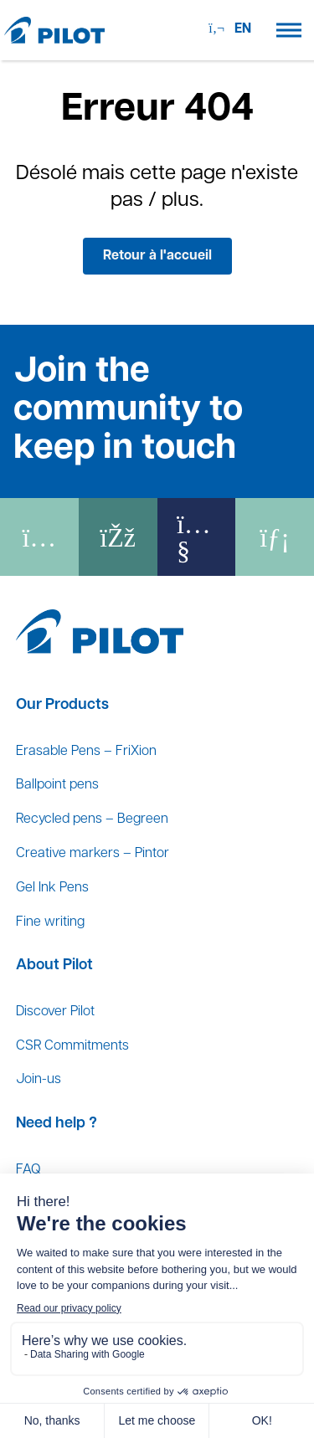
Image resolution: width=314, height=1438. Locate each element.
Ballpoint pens (57, 785)
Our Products (62, 705)
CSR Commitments (72, 1046)
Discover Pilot (55, 1012)
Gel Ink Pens (52, 888)
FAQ (28, 1170)
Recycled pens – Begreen (92, 819)
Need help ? (56, 1124)
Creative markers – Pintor (92, 853)
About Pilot (54, 965)
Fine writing (50, 922)
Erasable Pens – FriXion (86, 751)
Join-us (38, 1079)
